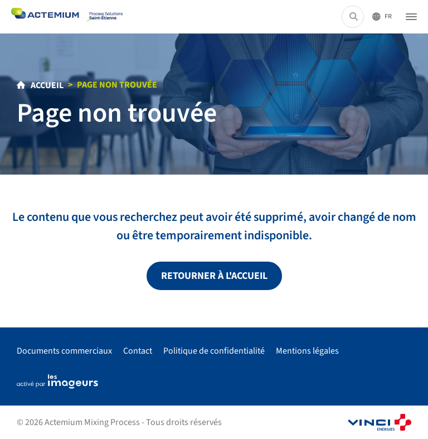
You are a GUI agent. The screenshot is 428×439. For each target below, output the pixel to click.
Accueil (46, 85)
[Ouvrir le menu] (411, 17)
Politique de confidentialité (214, 351)
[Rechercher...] (353, 17)
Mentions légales (307, 351)
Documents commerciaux (64, 351)
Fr (388, 16)
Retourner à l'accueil (214, 276)
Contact (137, 351)
